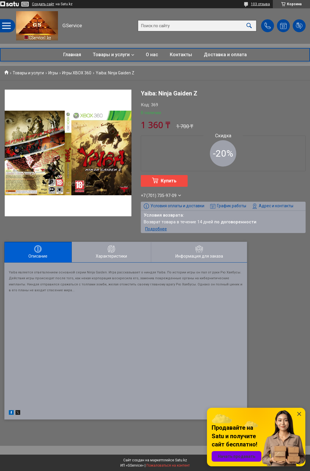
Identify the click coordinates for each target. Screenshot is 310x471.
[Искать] (249, 25)
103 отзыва (260, 4)
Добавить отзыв (299, 25)
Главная (72, 54)
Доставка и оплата (225, 54)
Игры (53, 73)
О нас (152, 54)
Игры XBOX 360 (76, 73)
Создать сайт (43, 4)
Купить (169, 181)
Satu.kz (181, 460)
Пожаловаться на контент (168, 465)
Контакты (181, 54)
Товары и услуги (111, 54)
